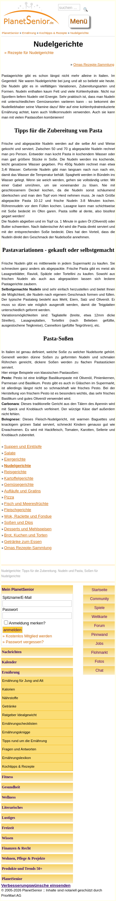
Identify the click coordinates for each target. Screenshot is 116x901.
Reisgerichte (15, 471)
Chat (99, 670)
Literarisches (12, 807)
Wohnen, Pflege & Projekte (23, 858)
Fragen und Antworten (19, 749)
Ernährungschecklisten (19, 723)
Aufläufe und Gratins (22, 491)
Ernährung (29, 33)
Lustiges (8, 817)
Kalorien (8, 689)
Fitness (7, 777)
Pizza (9, 497)
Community (99, 599)
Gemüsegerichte (18, 484)
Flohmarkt (99, 652)
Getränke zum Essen (22, 541)
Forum (99, 626)
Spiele (99, 608)
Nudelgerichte (79, 33)
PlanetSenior (10, 33)
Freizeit (8, 828)
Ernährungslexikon (16, 758)
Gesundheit (11, 787)
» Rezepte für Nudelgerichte (29, 52)
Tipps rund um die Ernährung (24, 741)
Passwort (10, 609)
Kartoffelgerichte (18, 478)
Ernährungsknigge (16, 732)
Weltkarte (99, 617)
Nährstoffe (10, 698)
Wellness (9, 797)
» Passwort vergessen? (23, 642)
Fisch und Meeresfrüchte (26, 503)
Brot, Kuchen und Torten (25, 535)
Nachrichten (11, 652)
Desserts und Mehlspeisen (27, 529)
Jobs (99, 643)
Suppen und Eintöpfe (22, 446)
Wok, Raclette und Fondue (28, 516)
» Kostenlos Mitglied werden (27, 636)
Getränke (9, 706)
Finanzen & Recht (16, 848)
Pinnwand (99, 634)
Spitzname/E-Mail (17, 597)
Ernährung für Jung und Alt (22, 680)
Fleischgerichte (17, 509)
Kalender (9, 662)
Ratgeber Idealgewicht (19, 715)
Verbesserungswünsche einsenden (36, 885)
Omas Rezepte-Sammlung (93, 64)
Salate (9, 453)
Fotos (99, 661)
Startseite (99, 590)
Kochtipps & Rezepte (53, 33)
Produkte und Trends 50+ (22, 868)
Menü (78, 21)
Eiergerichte (14, 459)
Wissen (7, 838)
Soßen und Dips (18, 522)
